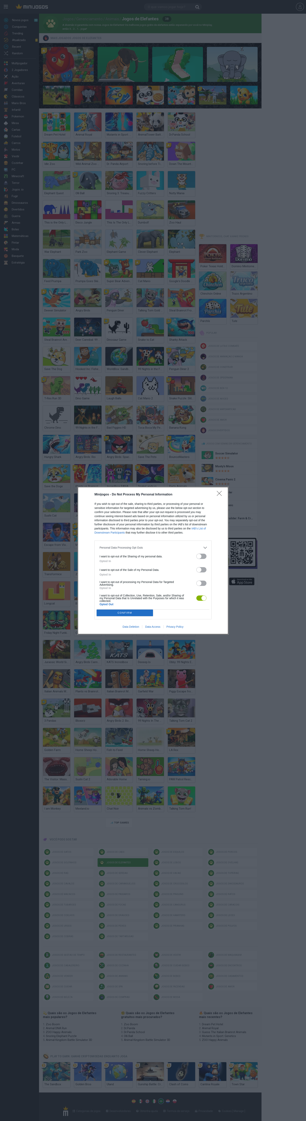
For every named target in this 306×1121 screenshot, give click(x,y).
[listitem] (153, 548)
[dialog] (153, 560)
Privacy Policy (174, 626)
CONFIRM (124, 612)
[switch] (201, 556)
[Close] (220, 494)
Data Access (152, 626)
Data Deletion (131, 626)
